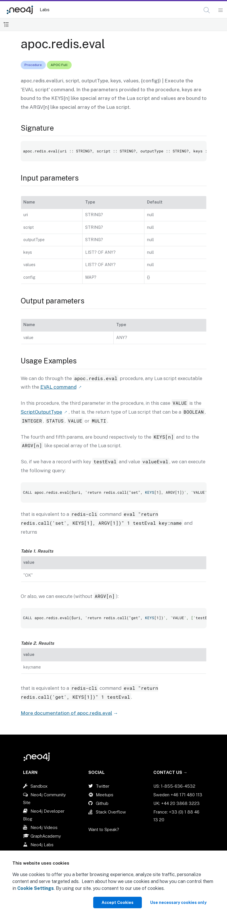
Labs (44, 9)
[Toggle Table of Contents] (6, 24)
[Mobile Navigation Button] (220, 10)
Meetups (104, 794)
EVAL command (58, 387)
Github (102, 803)
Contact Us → (170, 772)
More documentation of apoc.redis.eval (66, 713)
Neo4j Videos (44, 827)
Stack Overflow (111, 811)
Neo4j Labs (42, 844)
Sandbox (38, 786)
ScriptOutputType (41, 412)
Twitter (102, 786)
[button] (206, 10)
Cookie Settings (35, 888)
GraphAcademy (45, 836)
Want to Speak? (103, 829)
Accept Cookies (117, 902)
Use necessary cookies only (178, 902)
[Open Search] (207, 10)
